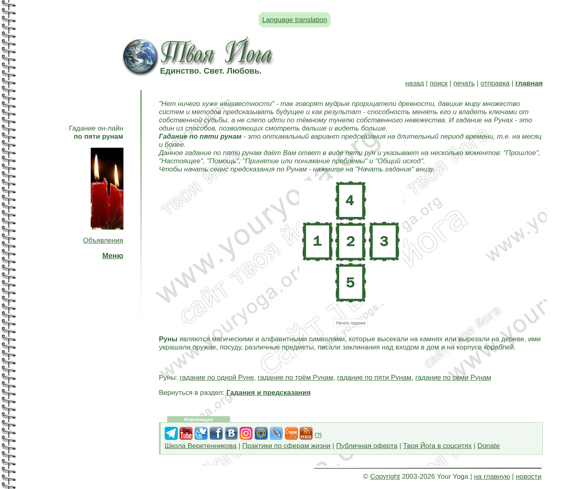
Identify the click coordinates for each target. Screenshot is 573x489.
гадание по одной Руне (217, 377)
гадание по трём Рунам (296, 377)
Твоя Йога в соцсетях (437, 446)
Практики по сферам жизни (286, 446)
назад (414, 83)
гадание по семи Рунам (453, 377)
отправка (495, 83)
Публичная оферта (367, 446)
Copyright (385, 476)
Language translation (294, 20)
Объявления (103, 240)
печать (464, 83)
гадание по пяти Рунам (374, 377)
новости (529, 476)
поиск (439, 83)
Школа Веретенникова (201, 446)
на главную (492, 476)
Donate (488, 446)
